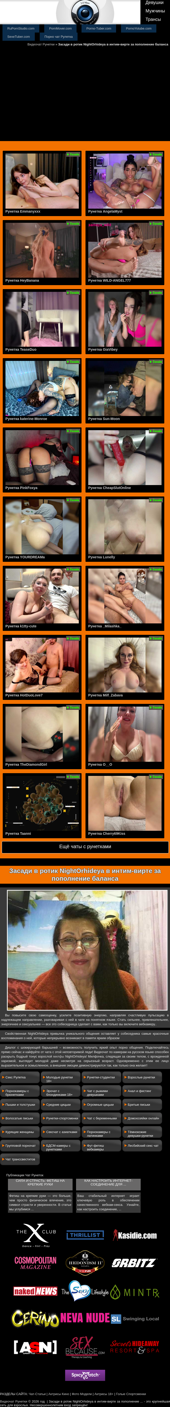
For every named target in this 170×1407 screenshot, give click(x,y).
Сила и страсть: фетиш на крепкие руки (40, 1182)
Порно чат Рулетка (58, 36)
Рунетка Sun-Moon (104, 419)
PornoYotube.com (139, 28)
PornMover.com (60, 28)
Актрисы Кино (58, 1394)
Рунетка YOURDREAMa (25, 557)
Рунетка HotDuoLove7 (24, 695)
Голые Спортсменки (131, 1394)
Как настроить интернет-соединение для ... (108, 1182)
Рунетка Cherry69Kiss (106, 834)
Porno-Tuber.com (98, 28)
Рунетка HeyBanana (22, 280)
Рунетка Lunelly (101, 557)
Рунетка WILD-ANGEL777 (109, 280)
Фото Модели (82, 1394)
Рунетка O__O (100, 764)
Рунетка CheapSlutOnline (109, 488)
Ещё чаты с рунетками (85, 846)
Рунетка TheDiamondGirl (26, 764)
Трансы (153, 19)
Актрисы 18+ (103, 1394)
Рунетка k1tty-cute (21, 626)
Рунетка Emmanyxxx (22, 211)
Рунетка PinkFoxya (21, 488)
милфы (58, 1056)
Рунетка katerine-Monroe (26, 419)
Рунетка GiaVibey (103, 349)
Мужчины (155, 10)
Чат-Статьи (37, 1394)
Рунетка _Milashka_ (104, 626)
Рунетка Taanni (18, 834)
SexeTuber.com (18, 36)
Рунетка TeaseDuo (21, 349)
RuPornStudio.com (21, 28)
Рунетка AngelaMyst (105, 211)
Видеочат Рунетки (40, 44)
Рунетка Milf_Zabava (105, 695)
